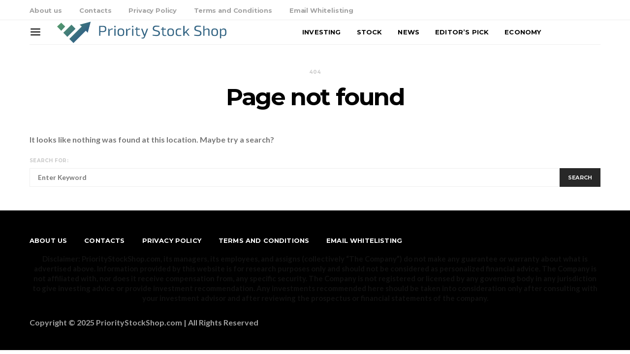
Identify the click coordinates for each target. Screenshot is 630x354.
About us (46, 10)
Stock (369, 32)
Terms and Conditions (233, 10)
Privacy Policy (152, 10)
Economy (522, 32)
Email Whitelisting (321, 10)
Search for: (49, 160)
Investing (321, 32)
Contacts (95, 10)
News (408, 32)
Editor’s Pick (462, 32)
